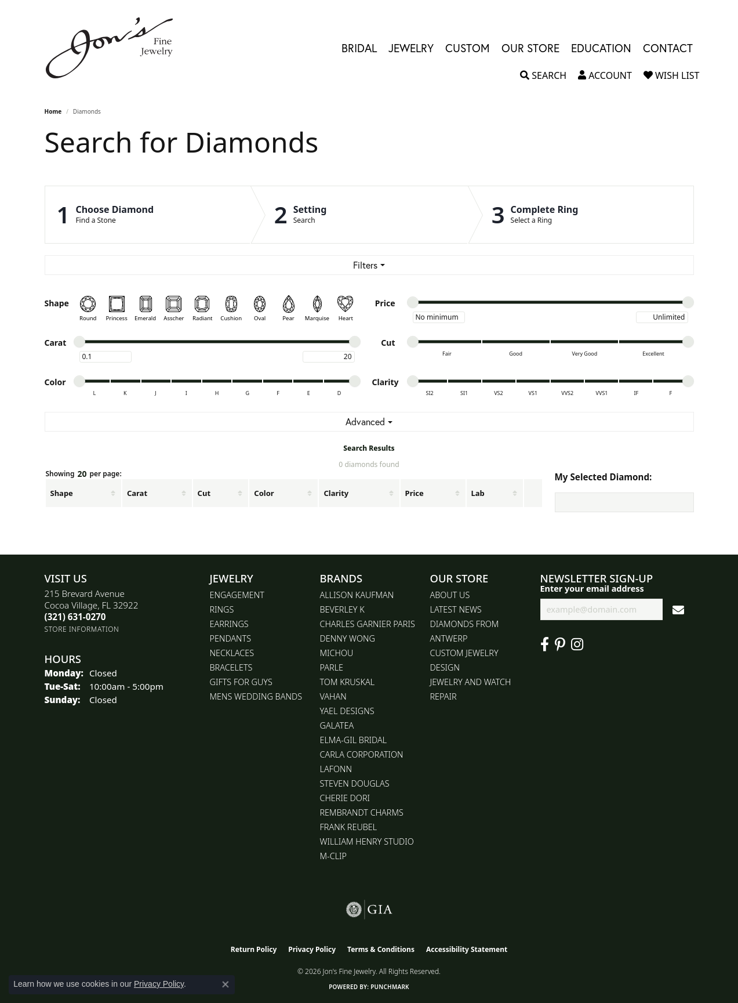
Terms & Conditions (381, 949)
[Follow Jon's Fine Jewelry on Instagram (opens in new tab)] (577, 644)
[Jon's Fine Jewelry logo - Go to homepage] (115, 48)
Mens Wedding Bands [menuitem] (256, 696)
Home (53, 111)
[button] (543, 75)
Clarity (335, 493)
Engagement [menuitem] (237, 594)
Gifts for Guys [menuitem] (241, 681)
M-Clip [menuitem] (333, 855)
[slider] (413, 302)
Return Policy (254, 949)
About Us (450, 594)
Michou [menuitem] (337, 652)
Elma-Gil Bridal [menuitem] (353, 739)
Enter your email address (592, 588)
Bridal (359, 47)
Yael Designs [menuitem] (347, 710)
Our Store (530, 47)
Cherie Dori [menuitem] (345, 797)
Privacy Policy (312, 949)
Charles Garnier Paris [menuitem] (367, 623)
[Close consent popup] (225, 984)
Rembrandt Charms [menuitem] (361, 812)
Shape (61, 493)
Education (601, 47)
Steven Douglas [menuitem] (355, 783)
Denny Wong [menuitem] (347, 638)
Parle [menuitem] (332, 667)
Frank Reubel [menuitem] (348, 826)
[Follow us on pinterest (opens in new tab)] (560, 644)
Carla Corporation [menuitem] (361, 754)
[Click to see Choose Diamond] (147, 214)
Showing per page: (84, 474)
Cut (204, 493)
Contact (668, 47)
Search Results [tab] (368, 448)
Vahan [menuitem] (333, 696)
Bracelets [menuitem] (231, 667)
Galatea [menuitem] (337, 725)
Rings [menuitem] (222, 609)
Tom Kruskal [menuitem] (347, 681)
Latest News (456, 609)
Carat (137, 493)
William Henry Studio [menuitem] (367, 841)
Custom (467, 47)
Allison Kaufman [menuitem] (357, 594)
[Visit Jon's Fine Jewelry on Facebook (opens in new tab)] (544, 644)
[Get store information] (82, 629)
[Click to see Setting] (359, 214)
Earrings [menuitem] (229, 623)
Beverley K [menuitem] (342, 609)
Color (264, 493)
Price (414, 493)
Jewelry (411, 47)
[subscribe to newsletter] (678, 609)
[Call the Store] (75, 616)
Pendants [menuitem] (231, 638)
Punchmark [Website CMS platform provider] (389, 987)
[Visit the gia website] (369, 909)
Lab (478, 493)
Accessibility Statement (466, 949)
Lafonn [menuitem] (336, 768)
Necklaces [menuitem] (232, 652)
